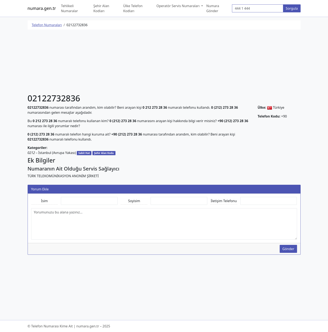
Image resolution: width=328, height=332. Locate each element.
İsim (44, 201)
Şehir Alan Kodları (101, 8)
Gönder (288, 249)
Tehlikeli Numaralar (69, 8)
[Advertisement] (153, 62)
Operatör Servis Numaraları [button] (178, 6)
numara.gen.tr (42, 8)
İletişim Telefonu (224, 201)
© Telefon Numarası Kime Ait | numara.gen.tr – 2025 (69, 326)
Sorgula (292, 8)
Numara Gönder (212, 8)
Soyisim (134, 201)
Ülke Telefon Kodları (133, 8)
